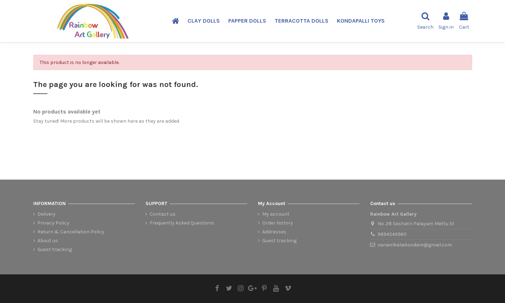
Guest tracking (55, 249)
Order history (277, 223)
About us (48, 241)
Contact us (163, 214)
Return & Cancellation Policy (71, 232)
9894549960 (392, 234)
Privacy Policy (53, 223)
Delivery (47, 214)
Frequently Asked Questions (182, 223)
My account (275, 214)
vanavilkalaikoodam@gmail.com (415, 245)
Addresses (274, 232)
